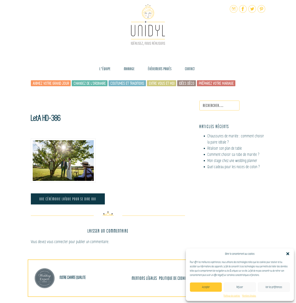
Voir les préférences (273, 287)
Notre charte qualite (60, 278)
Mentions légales (249, 295)
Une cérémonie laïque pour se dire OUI (67, 199)
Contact (190, 69)
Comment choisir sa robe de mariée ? (234, 154)
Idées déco (186, 83)
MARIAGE (129, 69)
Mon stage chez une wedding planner (233, 160)
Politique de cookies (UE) (177, 278)
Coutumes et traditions (128, 83)
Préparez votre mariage (216, 83)
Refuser (240, 287)
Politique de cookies (232, 295)
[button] (288, 254)
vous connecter (57, 241)
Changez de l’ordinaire (90, 83)
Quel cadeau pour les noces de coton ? (234, 166)
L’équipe (105, 69)
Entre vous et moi (162, 83)
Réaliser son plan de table (225, 148)
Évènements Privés (160, 69)
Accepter (206, 287)
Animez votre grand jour (51, 83)
